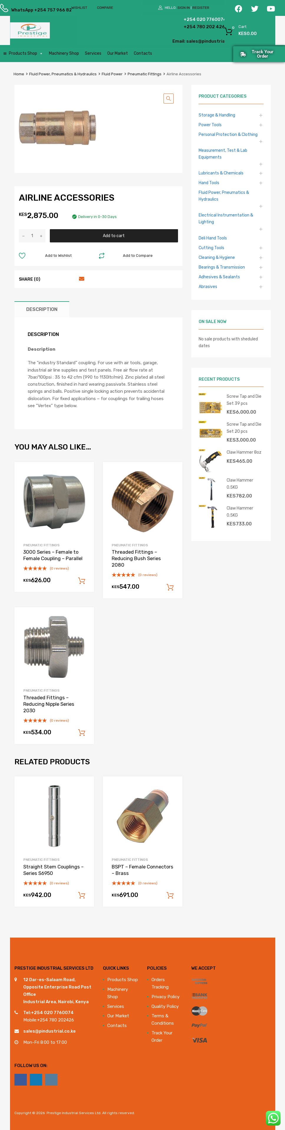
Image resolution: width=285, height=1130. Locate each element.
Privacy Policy (165, 996)
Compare (105, 8)
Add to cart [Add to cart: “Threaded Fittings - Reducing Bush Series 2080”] (170, 587)
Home (19, 74)
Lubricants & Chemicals (221, 173)
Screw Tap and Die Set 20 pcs (244, 427)
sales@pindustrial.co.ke (49, 1031)
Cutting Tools (211, 247)
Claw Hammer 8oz (244, 452)
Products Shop (26, 53)
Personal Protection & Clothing (228, 134)
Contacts (143, 53)
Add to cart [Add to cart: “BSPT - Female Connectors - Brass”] (170, 895)
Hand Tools (209, 182)
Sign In (183, 8)
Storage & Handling (217, 115)
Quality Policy (165, 1006)
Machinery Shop (64, 53)
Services (93, 53)
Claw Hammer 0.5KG (240, 483)
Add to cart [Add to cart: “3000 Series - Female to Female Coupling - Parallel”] (81, 581)
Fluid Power (112, 74)
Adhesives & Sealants (219, 276)
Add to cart (114, 235)
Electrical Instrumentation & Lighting (226, 218)
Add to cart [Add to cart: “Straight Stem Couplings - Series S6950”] (81, 895)
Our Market (117, 53)
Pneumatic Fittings (145, 74)
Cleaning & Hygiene (217, 257)
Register (200, 8)
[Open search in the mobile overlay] (121, 30)
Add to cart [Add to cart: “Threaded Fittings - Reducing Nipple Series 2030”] (81, 733)
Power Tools (210, 124)
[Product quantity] (32, 235)
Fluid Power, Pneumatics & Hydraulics (63, 74)
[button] (169, 99)
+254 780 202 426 (191, 26)
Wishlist (79, 8)
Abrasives (208, 286)
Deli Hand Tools (213, 238)
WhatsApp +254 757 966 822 (25, 10)
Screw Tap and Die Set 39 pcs (244, 399)
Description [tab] (41, 309)
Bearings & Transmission (222, 267)
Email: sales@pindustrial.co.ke (185, 41)
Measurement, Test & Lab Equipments (223, 153)
